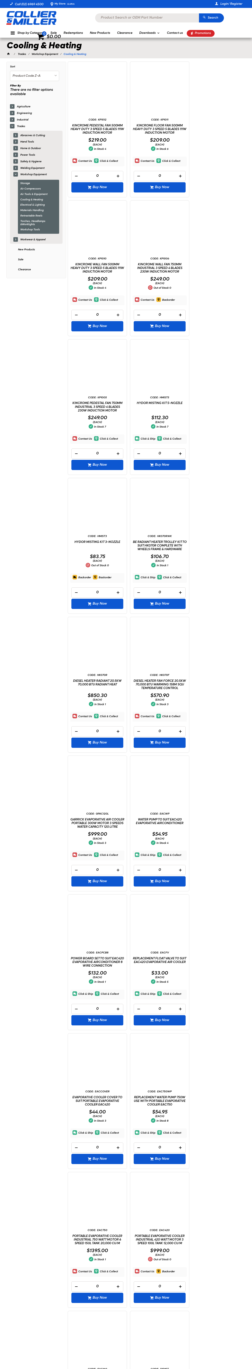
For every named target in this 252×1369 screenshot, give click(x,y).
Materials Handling (32, 210)
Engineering (24, 113)
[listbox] (34, 76)
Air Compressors (30, 188)
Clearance (24, 269)
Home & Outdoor (30, 148)
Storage (25, 183)
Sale (20, 259)
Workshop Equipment (33, 174)
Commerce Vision (56, 1353)
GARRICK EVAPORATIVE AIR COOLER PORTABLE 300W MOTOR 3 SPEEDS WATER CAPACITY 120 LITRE (156, 558)
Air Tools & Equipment (33, 194)
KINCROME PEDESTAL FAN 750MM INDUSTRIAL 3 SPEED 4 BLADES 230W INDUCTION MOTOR (156, 268)
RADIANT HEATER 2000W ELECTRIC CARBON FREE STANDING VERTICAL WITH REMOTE (96, 1136)
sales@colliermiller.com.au (215, 1294)
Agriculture (23, 106)
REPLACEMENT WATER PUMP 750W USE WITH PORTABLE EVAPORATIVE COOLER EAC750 (96, 845)
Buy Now (98, 187)
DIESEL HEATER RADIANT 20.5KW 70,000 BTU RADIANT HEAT (215, 410)
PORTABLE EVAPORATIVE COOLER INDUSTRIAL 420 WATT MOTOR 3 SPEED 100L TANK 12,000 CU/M (216, 845)
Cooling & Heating (31, 199)
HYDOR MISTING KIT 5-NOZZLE (216, 264)
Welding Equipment (32, 168)
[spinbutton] (96, 176)
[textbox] (119, 18)
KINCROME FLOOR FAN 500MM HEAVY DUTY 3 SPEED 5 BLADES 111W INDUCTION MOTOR (156, 129)
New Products (26, 249)
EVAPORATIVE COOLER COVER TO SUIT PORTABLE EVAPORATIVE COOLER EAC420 (216, 699)
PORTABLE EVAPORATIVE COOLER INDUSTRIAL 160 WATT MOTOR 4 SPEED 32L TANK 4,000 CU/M (96, 989)
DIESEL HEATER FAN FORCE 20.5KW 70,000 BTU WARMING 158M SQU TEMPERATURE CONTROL (96, 558)
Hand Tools (27, 141)
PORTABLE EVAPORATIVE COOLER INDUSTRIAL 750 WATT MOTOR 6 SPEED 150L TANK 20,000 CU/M (156, 845)
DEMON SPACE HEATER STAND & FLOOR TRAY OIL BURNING (156, 987)
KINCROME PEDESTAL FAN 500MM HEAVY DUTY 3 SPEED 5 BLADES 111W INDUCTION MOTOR (96, 129)
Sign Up (231, 1262)
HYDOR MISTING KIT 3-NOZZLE (96, 408)
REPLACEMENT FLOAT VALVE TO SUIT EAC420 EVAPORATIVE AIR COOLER (156, 699)
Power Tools (27, 155)
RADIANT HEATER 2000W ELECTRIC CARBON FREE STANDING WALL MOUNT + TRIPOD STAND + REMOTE (216, 991)
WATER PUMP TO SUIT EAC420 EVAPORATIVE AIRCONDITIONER (216, 554)
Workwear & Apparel (33, 239)
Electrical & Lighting (32, 205)
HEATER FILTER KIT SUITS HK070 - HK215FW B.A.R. (215, 1132)
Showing (33, 1228)
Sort (12, 66)
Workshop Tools (30, 229)
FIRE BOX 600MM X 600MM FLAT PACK (156, 1132)
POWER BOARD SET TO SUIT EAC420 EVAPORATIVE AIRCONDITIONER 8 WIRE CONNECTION (96, 701)
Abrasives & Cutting (32, 135)
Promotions (203, 33)
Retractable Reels (31, 215)
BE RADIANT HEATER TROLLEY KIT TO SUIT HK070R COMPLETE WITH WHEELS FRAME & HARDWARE (156, 412)
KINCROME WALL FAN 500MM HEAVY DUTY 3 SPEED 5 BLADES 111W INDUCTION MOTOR (216, 129)
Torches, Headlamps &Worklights (32, 223)
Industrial (22, 119)
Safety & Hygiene (30, 161)
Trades (21, 126)
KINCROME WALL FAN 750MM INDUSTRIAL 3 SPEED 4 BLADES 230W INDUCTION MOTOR (96, 268)
